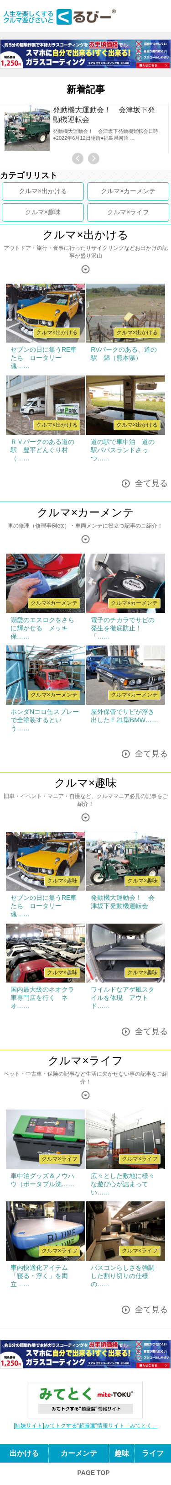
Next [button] (93, 158)
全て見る (151, 483)
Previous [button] (77, 158)
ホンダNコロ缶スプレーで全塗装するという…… (44, 720)
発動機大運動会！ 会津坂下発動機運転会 (104, 114)
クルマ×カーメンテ (85, 512)
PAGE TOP (93, 1472)
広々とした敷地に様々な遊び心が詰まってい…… (123, 1184)
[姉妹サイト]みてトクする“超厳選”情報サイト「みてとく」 (85, 1425)
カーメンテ (139, 191)
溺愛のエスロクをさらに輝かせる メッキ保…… (42, 628)
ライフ (139, 212)
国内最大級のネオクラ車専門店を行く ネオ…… (42, 997)
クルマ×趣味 (85, 783)
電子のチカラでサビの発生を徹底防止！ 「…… (123, 628)
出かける (54, 191)
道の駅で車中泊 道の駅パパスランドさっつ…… (123, 450)
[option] (85, 128)
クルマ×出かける (85, 234)
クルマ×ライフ (85, 1060)
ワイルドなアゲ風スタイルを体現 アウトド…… (123, 997)
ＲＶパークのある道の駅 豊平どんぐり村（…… (42, 450)
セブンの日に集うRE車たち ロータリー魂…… (43, 358)
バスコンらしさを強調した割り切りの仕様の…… (123, 1276)
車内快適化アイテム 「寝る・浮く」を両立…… (42, 1276)
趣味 (54, 212)
